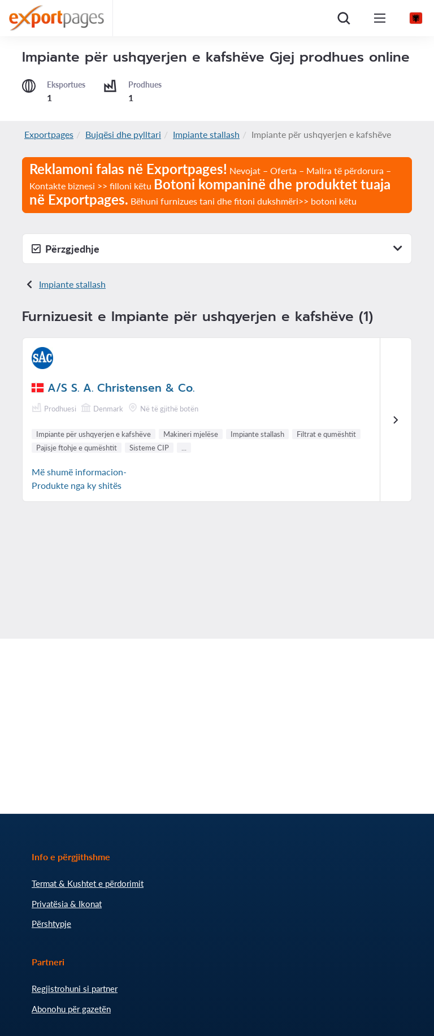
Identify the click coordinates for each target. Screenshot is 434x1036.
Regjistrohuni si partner (75, 988)
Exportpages (48, 134)
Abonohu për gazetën (71, 1009)
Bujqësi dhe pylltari (123, 134)
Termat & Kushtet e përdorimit (88, 883)
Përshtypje (51, 923)
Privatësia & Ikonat (67, 904)
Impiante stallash (206, 134)
